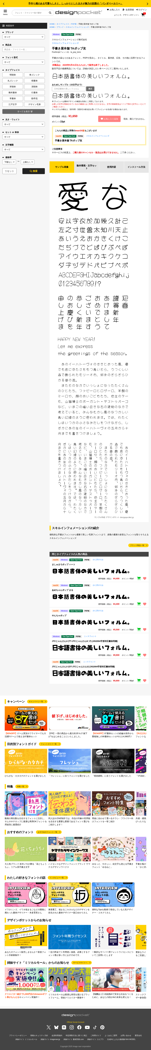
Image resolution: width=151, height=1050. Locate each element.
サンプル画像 (62, 167)
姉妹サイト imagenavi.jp (50, 1039)
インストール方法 (136, 167)
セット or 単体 (10, 132)
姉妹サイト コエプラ (95, 1039)
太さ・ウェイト (11, 119)
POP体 (73, 24)
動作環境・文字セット (86, 167)
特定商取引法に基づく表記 (76, 1036)
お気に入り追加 (109, 119)
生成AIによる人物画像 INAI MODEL (121, 1039)
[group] (26, 723)
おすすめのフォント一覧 (47, 833)
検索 (33, 171)
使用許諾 (111, 167)
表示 (90, 89)
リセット (9, 171)
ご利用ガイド (96, 1036)
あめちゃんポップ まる (62, 590)
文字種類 (8, 145)
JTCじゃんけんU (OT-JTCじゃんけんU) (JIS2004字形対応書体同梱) (83, 667)
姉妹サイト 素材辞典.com (74, 1039)
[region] (99, 95)
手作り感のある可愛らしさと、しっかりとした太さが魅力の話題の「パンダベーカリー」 (75, 3)
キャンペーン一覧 (36, 702)
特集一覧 (20, 787)
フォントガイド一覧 (49, 744)
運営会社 (138, 1036)
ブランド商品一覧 (137, 546)
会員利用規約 (57, 1036)
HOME (52, 24)
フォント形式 (10, 57)
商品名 (7, 45)
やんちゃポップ (59, 616)
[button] (3, 3)
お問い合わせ (126, 1036)
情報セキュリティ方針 (39, 1036)
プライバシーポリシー (18, 1036)
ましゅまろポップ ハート (63, 565)
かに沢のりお (98, 560)
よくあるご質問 (111, 1036)
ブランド (8, 32)
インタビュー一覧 (57, 878)
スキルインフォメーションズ (77, 27)
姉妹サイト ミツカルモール (26, 1039)
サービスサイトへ (80, 963)
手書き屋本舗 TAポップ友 (68, 140)
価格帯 (7, 157)
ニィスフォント (90, 637)
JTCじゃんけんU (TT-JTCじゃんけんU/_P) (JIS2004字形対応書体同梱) (85, 641)
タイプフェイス (63, 24)
